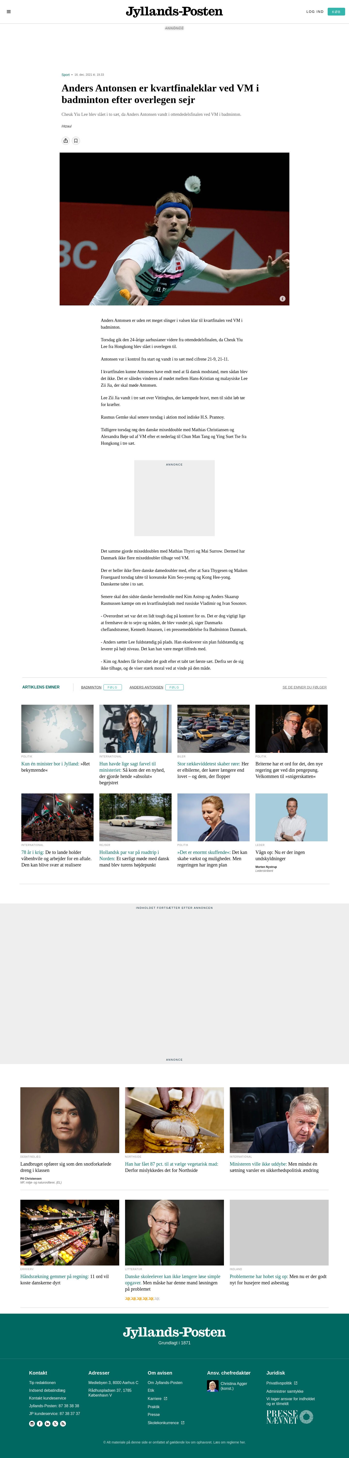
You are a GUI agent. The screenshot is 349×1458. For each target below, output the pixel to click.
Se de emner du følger (305, 687)
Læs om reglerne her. (229, 1442)
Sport (66, 74)
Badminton (91, 687)
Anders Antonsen (146, 687)
